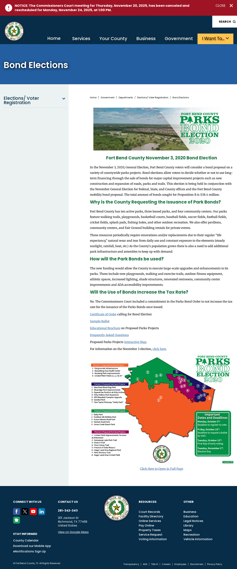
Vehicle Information (197, 539)
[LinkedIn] (42, 514)
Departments (126, 97)
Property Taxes (150, 530)
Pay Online (146, 525)
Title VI (154, 564)
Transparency (131, 564)
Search (225, 22)
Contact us (68, 502)
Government (179, 39)
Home (54, 38)
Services (81, 39)
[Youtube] (34, 514)
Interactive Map (135, 342)
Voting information (153, 539)
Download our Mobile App (32, 546)
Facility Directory (151, 516)
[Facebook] (17, 514)
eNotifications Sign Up (29, 551)
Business (146, 39)
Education (190, 516)
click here (159, 349)
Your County (113, 39)
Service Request (150, 535)
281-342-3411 (68, 510)
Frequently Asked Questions (109, 335)
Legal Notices (193, 521)
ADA (145, 564)
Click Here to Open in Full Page (161, 469)
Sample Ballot (99, 321)
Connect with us (27, 502)
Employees (180, 564)
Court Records (149, 512)
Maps (187, 530)
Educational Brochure (105, 328)
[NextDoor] (17, 522)
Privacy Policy (214, 564)
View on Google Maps (73, 532)
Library (188, 525)
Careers (166, 564)
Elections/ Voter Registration (35, 100)
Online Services (150, 521)
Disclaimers (196, 564)
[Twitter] (25, 514)
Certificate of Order (103, 314)
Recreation (191, 535)
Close (221, 5)
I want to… (213, 39)
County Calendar (26, 540)
